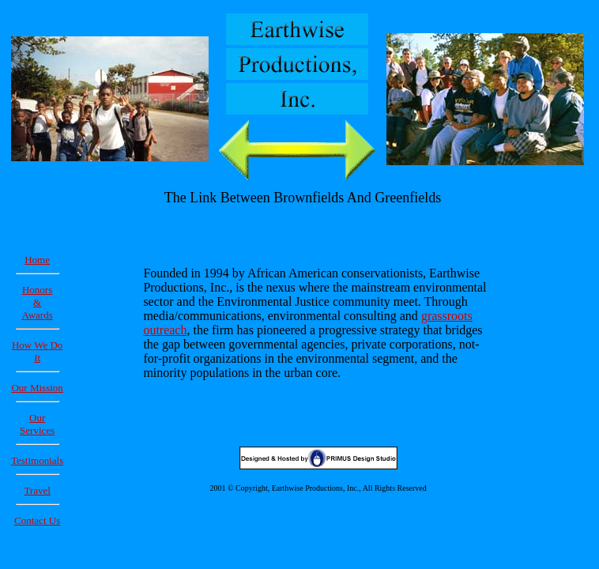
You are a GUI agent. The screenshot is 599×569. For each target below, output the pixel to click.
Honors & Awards (37, 302)
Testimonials (37, 460)
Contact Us (37, 520)
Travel (37, 490)
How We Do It (37, 351)
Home (37, 260)
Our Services (37, 424)
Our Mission (36, 388)
